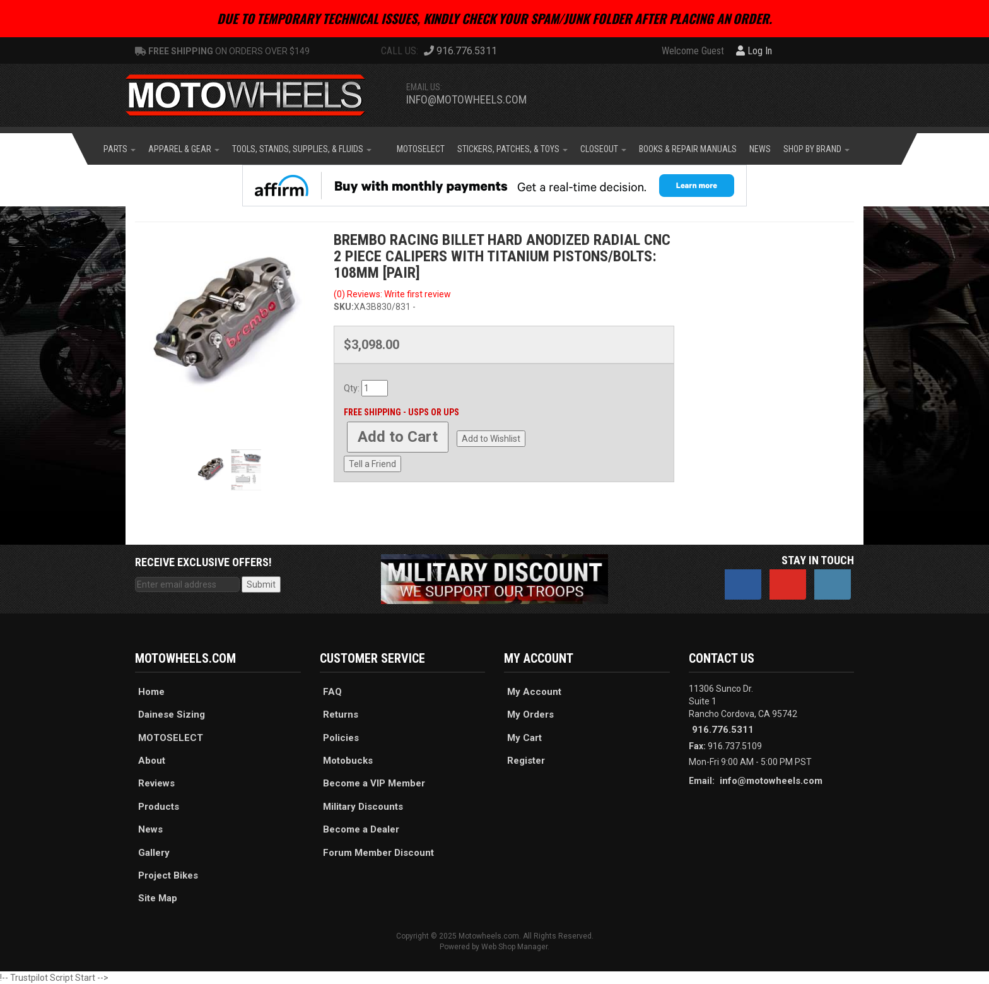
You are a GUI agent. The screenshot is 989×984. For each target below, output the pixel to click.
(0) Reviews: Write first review (392, 294)
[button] (119, 149)
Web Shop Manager (514, 946)
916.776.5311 (723, 729)
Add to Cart (398, 437)
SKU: (344, 307)
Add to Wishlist (491, 439)
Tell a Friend (372, 464)
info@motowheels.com (466, 99)
